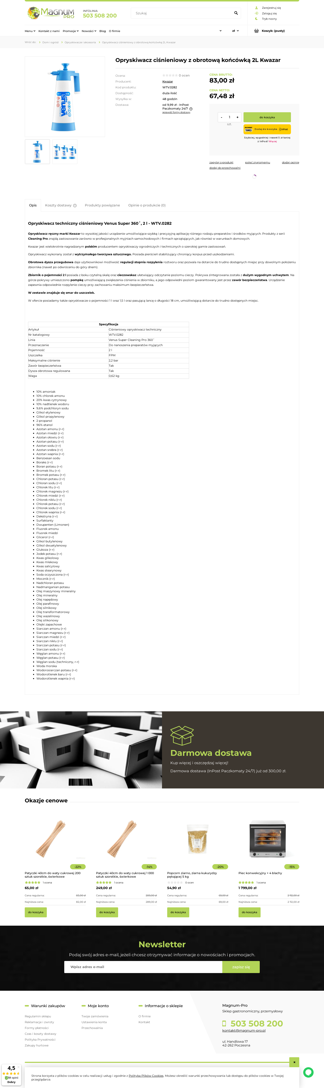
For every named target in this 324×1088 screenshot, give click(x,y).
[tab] (33, 205)
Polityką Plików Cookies (146, 1076)
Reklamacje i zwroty (39, 1022)
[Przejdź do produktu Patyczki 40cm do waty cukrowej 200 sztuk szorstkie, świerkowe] (55, 845)
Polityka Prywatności (40, 1039)
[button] (221, 162)
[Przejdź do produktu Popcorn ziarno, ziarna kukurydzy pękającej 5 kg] (197, 845)
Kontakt (144, 1022)
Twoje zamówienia (95, 1016)
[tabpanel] (162, 453)
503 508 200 (100, 15)
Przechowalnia (92, 1028)
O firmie (145, 1016)
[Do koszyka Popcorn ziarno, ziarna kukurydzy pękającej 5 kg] (178, 912)
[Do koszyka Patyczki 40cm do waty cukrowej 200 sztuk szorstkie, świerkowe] (36, 912)
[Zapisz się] (241, 967)
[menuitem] (30, 31)
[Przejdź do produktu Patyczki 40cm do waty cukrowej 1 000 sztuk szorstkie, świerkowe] (126, 845)
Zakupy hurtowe (36, 1045)
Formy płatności (37, 1028)
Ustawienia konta (94, 1022)
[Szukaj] (236, 13)
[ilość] (229, 117)
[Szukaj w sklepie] (182, 13)
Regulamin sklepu (38, 1016)
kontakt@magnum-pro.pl (244, 1030)
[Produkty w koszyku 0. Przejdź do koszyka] (273, 30)
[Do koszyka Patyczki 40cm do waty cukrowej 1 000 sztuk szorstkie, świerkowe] (107, 912)
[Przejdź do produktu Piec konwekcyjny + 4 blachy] (269, 845)
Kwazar (167, 81)
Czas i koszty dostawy (40, 1034)
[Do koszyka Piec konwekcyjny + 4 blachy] (250, 912)
